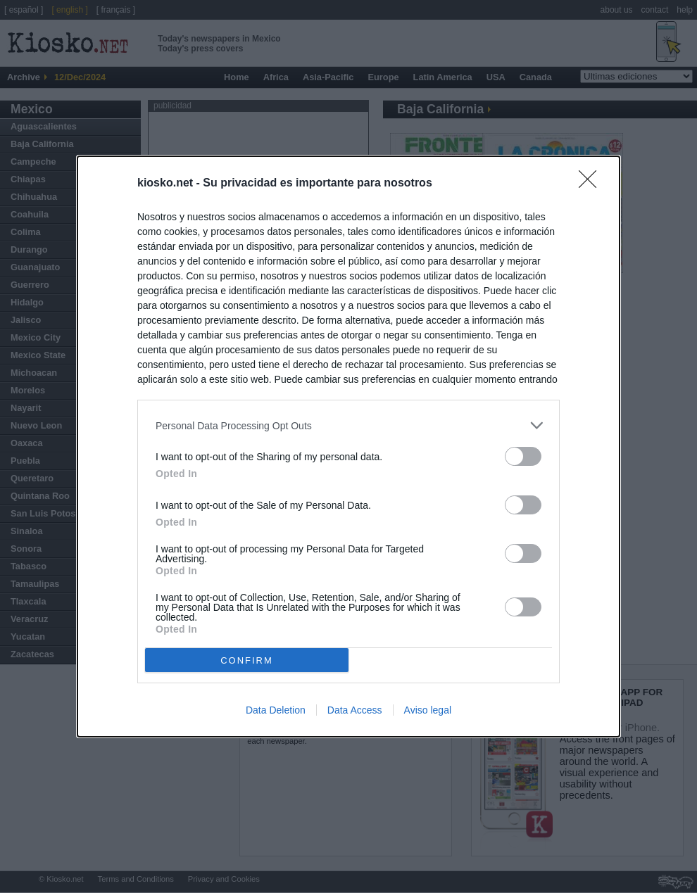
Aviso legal (427, 710)
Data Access (354, 710)
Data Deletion (276, 710)
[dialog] (348, 446)
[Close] (592, 183)
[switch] (523, 456)
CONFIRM (246, 660)
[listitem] (348, 425)
